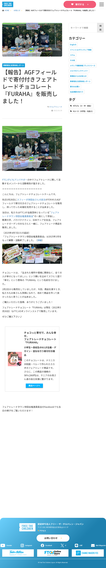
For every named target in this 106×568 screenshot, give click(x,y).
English (73, 44)
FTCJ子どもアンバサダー (14, 179)
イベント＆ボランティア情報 (80, 50)
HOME (6, 10)
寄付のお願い (75, 86)
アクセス (42, 530)
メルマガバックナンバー (79, 71)
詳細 (39, 240)
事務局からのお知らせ (78, 76)
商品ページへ (34, 385)
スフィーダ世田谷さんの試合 (31, 199)
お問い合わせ (51, 538)
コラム (72, 55)
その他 (72, 60)
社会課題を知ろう (76, 92)
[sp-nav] (101, 4)
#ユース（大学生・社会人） (83, 111)
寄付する (79, 4)
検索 (100, 27)
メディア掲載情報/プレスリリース (82, 65)
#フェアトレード (56, 106)
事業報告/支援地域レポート (80, 81)
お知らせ (17, 10)
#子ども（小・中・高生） (82, 106)
